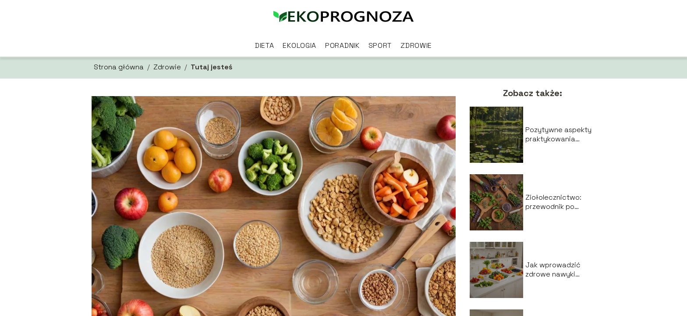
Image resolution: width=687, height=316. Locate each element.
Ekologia (299, 45)
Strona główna (119, 67)
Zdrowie (416, 45)
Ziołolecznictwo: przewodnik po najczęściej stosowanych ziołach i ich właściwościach (553, 202)
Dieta (264, 45)
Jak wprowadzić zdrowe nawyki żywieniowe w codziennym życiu (555, 270)
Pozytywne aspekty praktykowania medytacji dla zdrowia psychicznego (558, 135)
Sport (380, 45)
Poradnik (342, 45)
